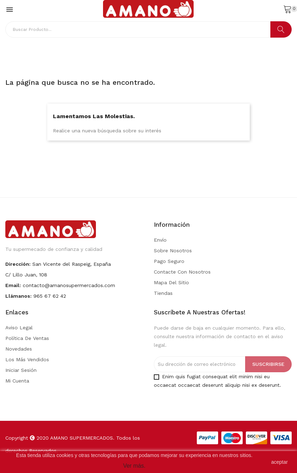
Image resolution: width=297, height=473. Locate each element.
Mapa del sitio (171, 282)
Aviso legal (19, 327)
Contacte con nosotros (182, 272)
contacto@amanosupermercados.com (69, 285)
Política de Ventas (27, 338)
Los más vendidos (27, 359)
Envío (160, 240)
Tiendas (163, 293)
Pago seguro (169, 261)
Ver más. (134, 466)
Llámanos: (18, 296)
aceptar (279, 462)
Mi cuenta (17, 381)
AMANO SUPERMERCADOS (81, 438)
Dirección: (18, 264)
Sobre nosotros (173, 250)
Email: (13, 285)
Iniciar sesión (21, 370)
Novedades (18, 349)
